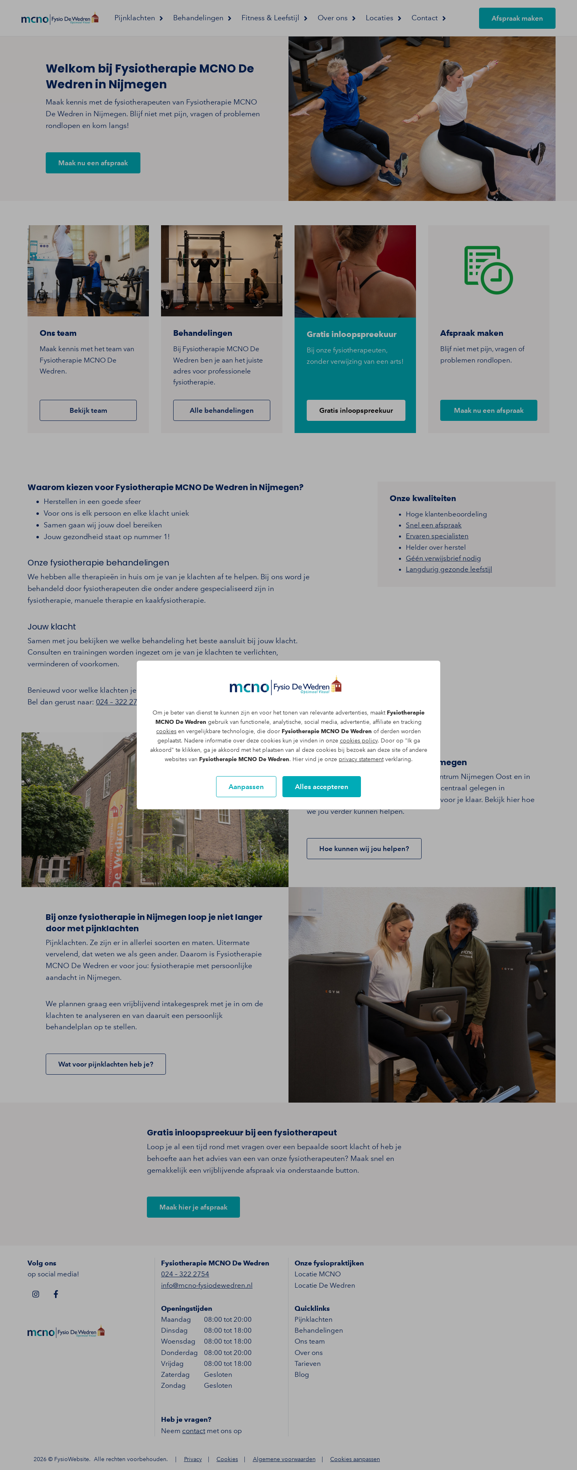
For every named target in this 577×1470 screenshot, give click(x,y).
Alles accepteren (321, 787)
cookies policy (359, 740)
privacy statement (361, 759)
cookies (166, 731)
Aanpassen (246, 787)
